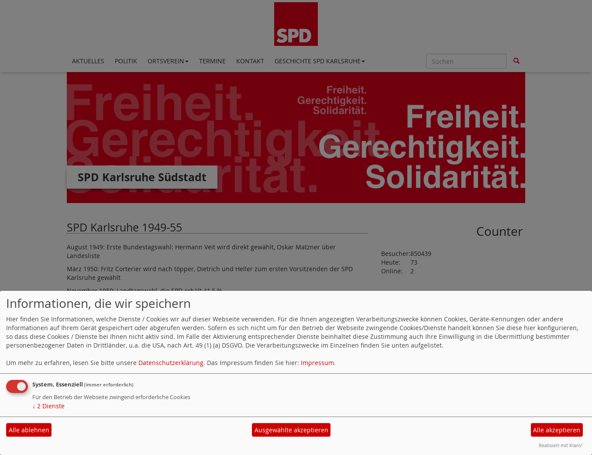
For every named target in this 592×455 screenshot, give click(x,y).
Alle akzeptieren (556, 430)
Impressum (317, 362)
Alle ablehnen (29, 430)
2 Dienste (48, 406)
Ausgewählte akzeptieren (291, 430)
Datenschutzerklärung (170, 362)
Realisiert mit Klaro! (560, 445)
